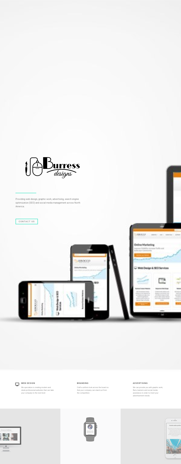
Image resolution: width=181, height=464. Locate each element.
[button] (27, 221)
